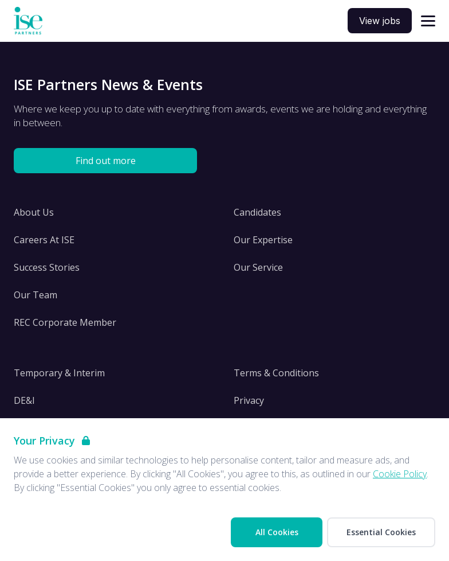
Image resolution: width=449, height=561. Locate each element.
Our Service (258, 267)
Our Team (35, 295)
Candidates (257, 212)
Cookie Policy (400, 474)
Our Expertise (263, 239)
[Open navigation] (428, 21)
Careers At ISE (44, 239)
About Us (34, 212)
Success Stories (47, 267)
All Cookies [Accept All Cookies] (276, 532)
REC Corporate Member (65, 322)
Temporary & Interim (59, 373)
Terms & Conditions (276, 373)
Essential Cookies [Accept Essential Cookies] (381, 532)
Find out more (106, 160)
